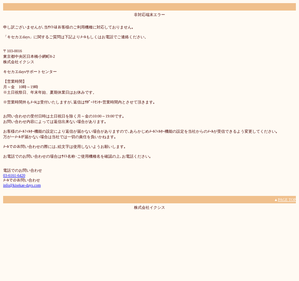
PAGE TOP (287, 199)
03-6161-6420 (14, 175)
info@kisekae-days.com (22, 185)
